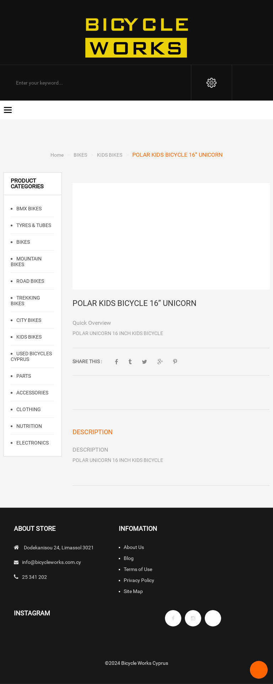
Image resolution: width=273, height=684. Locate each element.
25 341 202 (34, 577)
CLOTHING (28, 409)
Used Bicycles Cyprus (31, 356)
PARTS (23, 376)
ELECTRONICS (32, 443)
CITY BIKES (28, 320)
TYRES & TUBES (33, 225)
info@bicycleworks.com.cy (51, 562)
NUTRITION (28, 426)
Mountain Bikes (26, 261)
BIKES (80, 155)
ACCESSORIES (31, 392)
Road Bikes (29, 281)
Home (57, 155)
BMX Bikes (28, 208)
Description (93, 432)
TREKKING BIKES (25, 300)
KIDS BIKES (109, 155)
